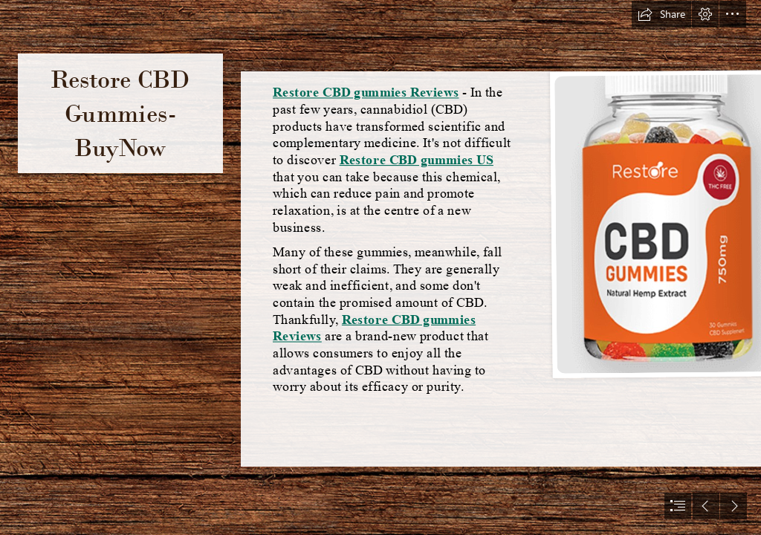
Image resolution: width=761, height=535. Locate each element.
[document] (380, 267)
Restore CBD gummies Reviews (366, 92)
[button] (661, 14)
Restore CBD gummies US (416, 160)
